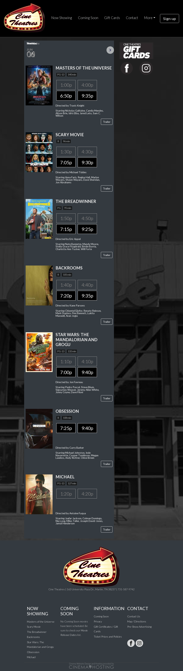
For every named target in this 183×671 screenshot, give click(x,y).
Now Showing (61, 18)
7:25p (66, 428)
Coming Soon (88, 18)
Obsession (33, 652)
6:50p (66, 95)
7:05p (66, 162)
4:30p (87, 151)
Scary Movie (34, 626)
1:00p (66, 85)
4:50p (87, 218)
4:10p (87, 361)
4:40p (87, 285)
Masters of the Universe (40, 621)
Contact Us (133, 616)
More (148, 18)
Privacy (98, 621)
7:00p (66, 372)
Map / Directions (136, 621)
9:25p (87, 229)
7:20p (66, 295)
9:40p (87, 372)
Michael (31, 657)
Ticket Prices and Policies (108, 636)
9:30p (87, 162)
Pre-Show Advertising (139, 626)
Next (110, 50)
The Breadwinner (37, 631)
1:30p (66, 151)
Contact (132, 18)
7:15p (66, 229)
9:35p (87, 95)
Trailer (106, 121)
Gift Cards (112, 18)
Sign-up (169, 18)
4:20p (87, 493)
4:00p (87, 85)
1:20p (66, 493)
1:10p (66, 361)
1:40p (66, 285)
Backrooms (33, 636)
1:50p (66, 218)
